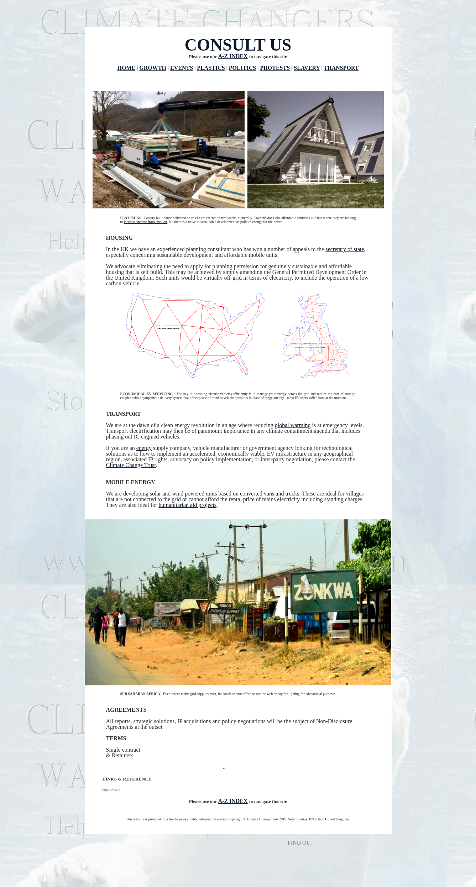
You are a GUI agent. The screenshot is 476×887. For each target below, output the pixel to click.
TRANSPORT (341, 68)
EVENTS (181, 68)
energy (144, 448)
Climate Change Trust (131, 465)
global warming (293, 425)
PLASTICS (211, 68)
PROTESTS (275, 68)
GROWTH (152, 68)
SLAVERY (307, 68)
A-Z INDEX (233, 56)
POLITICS (242, 68)
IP (150, 459)
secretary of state (344, 249)
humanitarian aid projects (187, 505)
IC (137, 437)
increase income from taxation (145, 222)
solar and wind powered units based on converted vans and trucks (224, 494)
